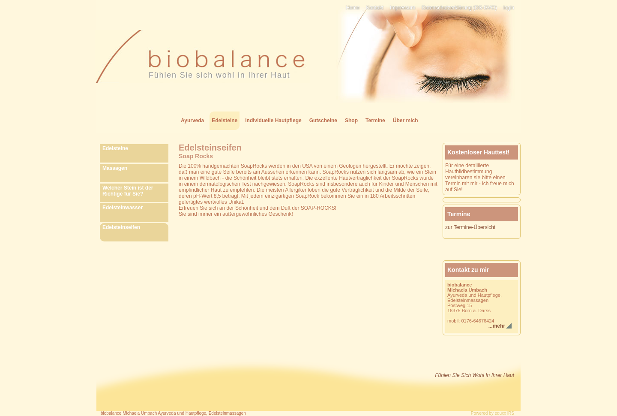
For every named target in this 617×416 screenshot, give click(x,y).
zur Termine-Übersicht (470, 227)
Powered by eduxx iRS (492, 413)
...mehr (496, 326)
